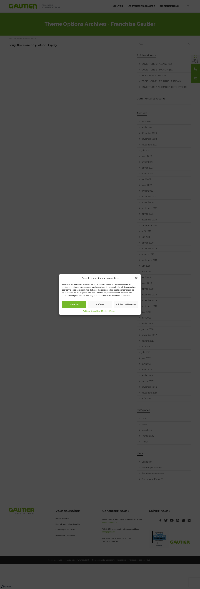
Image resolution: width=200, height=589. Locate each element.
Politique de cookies (91, 311)
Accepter (74, 304)
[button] (136, 278)
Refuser (100, 304)
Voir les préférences (125, 304)
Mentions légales (108, 311)
